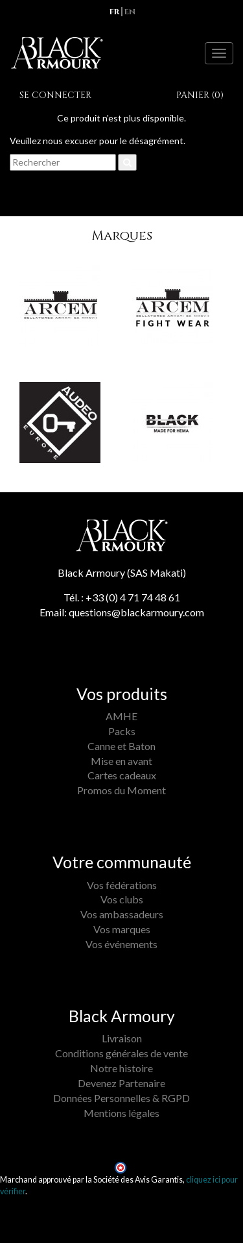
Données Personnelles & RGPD (121, 1098)
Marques (121, 235)
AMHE (121, 716)
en (129, 11)
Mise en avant (121, 761)
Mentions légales (121, 1113)
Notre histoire (121, 1068)
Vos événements (121, 944)
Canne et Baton (121, 746)
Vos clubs (121, 899)
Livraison (122, 1038)
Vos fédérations (122, 885)
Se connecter (55, 95)
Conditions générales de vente (121, 1053)
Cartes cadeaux (121, 775)
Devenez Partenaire (121, 1083)
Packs (121, 731)
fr (114, 11)
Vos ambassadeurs (121, 914)
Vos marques (121, 929)
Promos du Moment (121, 790)
